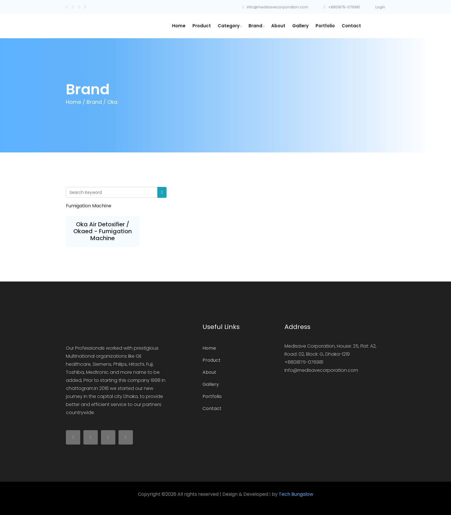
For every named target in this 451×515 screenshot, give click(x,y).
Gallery (300, 26)
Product (201, 26)
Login (380, 7)
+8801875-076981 (342, 7)
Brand (256, 26)
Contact (351, 26)
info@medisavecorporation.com (276, 7)
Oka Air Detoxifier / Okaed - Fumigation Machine (102, 231)
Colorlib (303, 502)
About (278, 26)
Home (179, 26)
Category (230, 26)
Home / (75, 102)
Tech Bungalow (296, 494)
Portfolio (325, 26)
